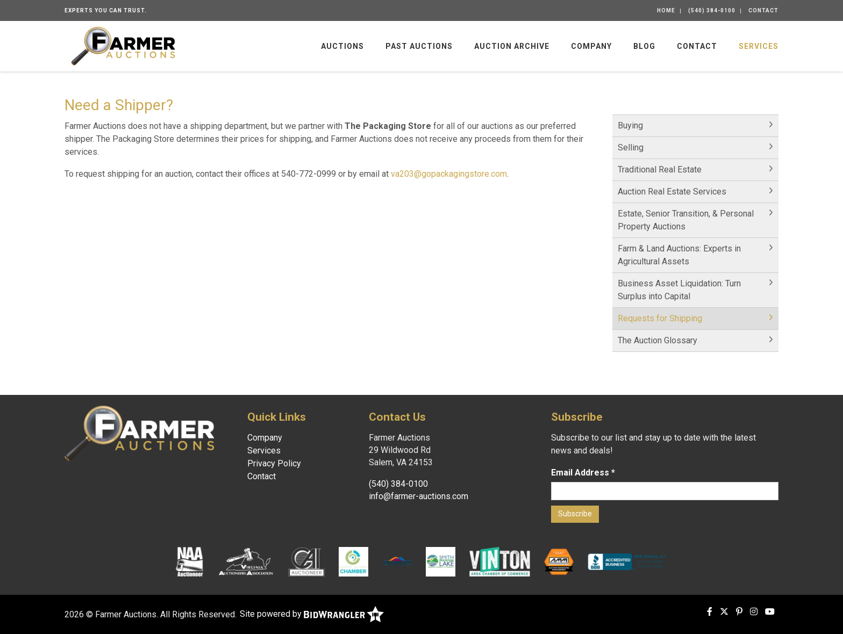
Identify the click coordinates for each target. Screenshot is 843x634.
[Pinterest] (739, 612)
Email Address (583, 472)
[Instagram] (754, 612)
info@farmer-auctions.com (418, 496)
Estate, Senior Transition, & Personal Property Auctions (686, 220)
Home (666, 10)
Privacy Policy (274, 463)
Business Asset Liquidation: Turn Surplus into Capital (679, 289)
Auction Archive (511, 46)
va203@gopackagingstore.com (449, 174)
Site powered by (312, 614)
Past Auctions (419, 46)
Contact (763, 10)
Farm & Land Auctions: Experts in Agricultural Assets (679, 254)
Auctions (342, 46)
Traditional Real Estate (660, 169)
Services (758, 46)
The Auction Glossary (657, 340)
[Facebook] (709, 612)
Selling (631, 147)
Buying (630, 125)
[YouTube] (770, 612)
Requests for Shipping (660, 318)
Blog (644, 46)
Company (591, 46)
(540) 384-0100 (711, 10)
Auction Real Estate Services (672, 191)
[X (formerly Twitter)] (724, 612)
